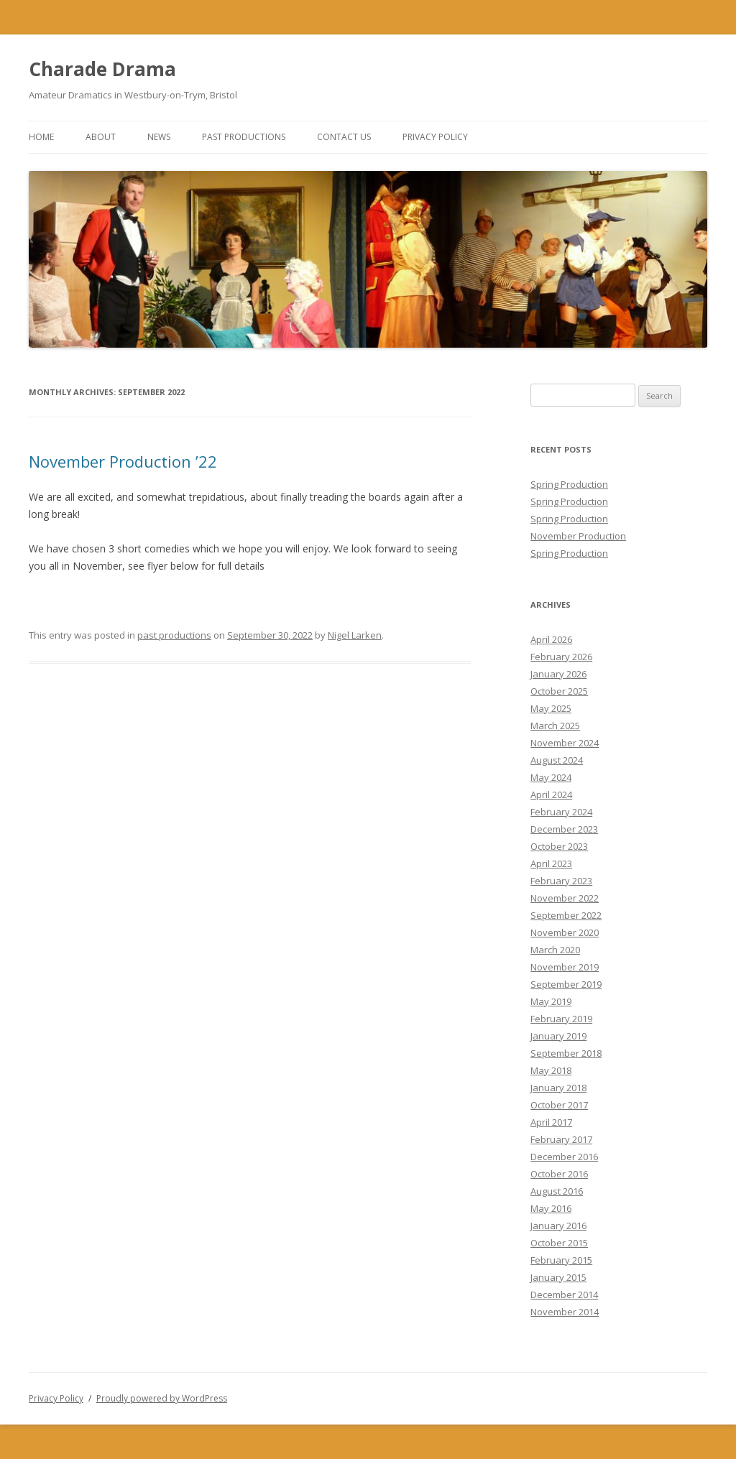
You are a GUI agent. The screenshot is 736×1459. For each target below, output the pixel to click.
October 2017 (559, 1104)
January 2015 (558, 1277)
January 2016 (558, 1225)
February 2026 (561, 656)
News (158, 137)
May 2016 (550, 1208)
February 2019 (561, 1018)
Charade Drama (102, 69)
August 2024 (556, 760)
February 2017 (561, 1139)
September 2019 (566, 984)
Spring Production (569, 484)
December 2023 (564, 829)
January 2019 (558, 1035)
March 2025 (555, 725)
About (101, 137)
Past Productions (243, 137)
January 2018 (558, 1087)
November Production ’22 (123, 461)
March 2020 (555, 949)
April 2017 (551, 1122)
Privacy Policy (435, 137)
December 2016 (564, 1156)
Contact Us (344, 137)
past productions (174, 635)
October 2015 (559, 1242)
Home (41, 137)
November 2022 (564, 897)
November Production (578, 535)
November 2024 (564, 742)
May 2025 (550, 708)
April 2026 (551, 639)
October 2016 (559, 1173)
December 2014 (564, 1294)
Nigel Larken (355, 635)
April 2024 (551, 794)
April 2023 (551, 863)
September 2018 (566, 1053)
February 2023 (561, 880)
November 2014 (564, 1311)
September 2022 (566, 915)
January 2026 (558, 673)
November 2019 (564, 966)
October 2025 (559, 691)
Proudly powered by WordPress (161, 1398)
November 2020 (564, 932)
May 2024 (550, 777)
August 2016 (556, 1191)
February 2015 (561, 1260)
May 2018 (550, 1070)
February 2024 (561, 811)
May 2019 (550, 1001)
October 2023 (559, 846)
